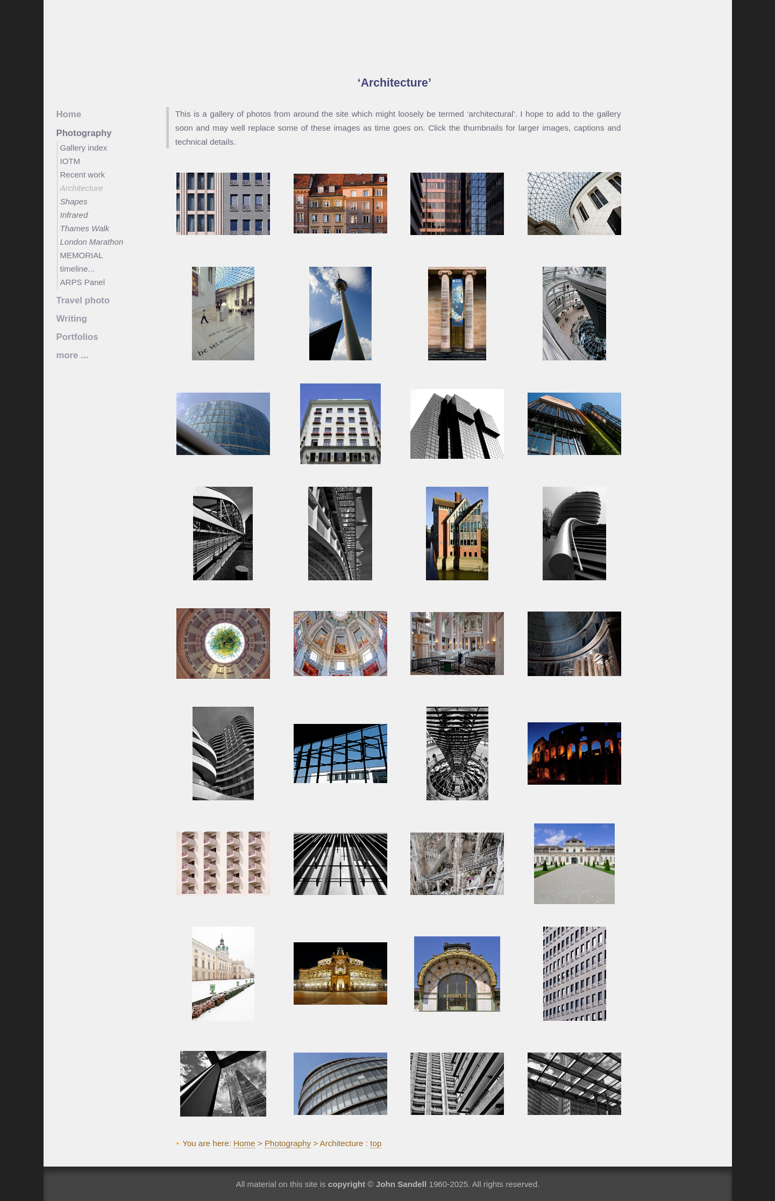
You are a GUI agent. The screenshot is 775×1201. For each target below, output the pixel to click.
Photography (288, 1143)
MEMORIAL (81, 255)
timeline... (77, 268)
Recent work (82, 174)
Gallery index (84, 147)
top (375, 1143)
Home (244, 1143)
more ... (72, 355)
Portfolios (77, 337)
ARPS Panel (82, 282)
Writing (71, 319)
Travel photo (83, 300)
